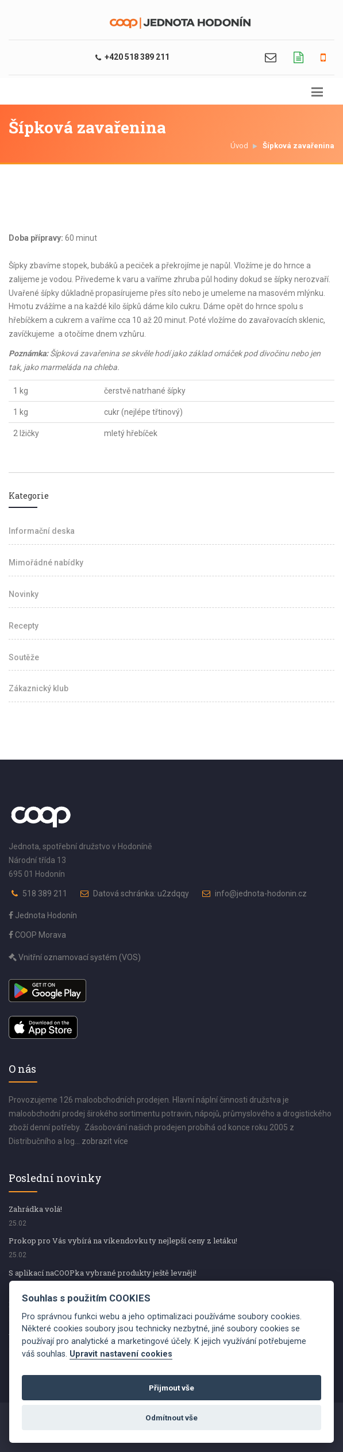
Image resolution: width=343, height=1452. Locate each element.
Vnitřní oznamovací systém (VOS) (75, 957)
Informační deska (42, 531)
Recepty (23, 625)
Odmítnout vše (171, 1417)
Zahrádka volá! (35, 1209)
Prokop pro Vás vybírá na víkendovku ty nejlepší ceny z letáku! (123, 1240)
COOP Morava (37, 934)
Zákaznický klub (38, 688)
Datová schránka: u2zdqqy (141, 893)
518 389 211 (44, 893)
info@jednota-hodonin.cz (261, 893)
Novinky (23, 594)
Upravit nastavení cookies (121, 1354)
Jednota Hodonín (43, 915)
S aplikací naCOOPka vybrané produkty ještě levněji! (102, 1273)
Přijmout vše (171, 1387)
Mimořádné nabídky (46, 562)
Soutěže (24, 657)
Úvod (239, 145)
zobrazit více (105, 1141)
